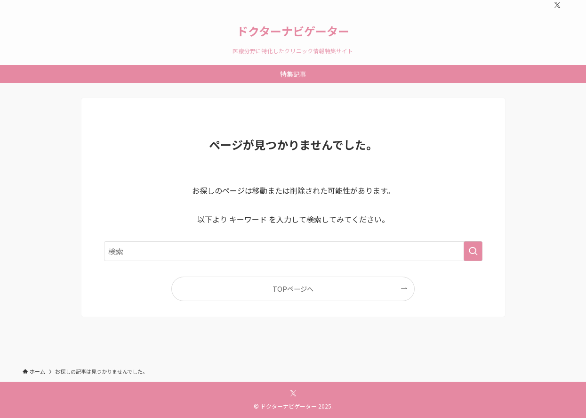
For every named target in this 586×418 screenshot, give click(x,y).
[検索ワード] (293, 251)
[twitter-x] (557, 5)
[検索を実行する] (473, 251)
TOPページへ (293, 289)
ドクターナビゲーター (293, 31)
